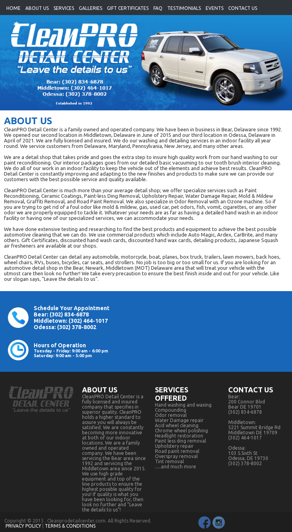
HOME (13, 8)
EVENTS (214, 8)
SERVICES (63, 8)
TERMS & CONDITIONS (70, 525)
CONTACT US (242, 8)
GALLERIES (90, 8)
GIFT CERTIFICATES (128, 8)
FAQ (157, 8)
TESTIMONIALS (184, 8)
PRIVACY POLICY (23, 525)
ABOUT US (37, 8)
